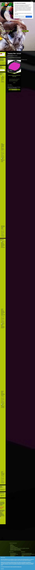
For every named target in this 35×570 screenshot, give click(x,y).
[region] (23, 10)
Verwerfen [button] (2, 568)
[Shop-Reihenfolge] (14, 57)
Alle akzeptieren (29, 16)
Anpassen (16, 16)
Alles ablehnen (22, 16)
